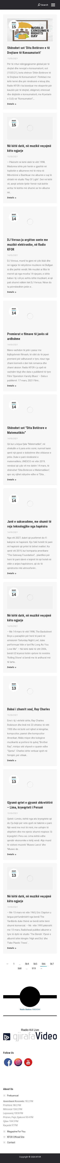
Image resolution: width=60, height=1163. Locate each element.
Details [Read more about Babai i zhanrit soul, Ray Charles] (10, 760)
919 (34, 968)
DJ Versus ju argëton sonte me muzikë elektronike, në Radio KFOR (27, 244)
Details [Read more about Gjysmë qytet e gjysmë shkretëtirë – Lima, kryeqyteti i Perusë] (10, 854)
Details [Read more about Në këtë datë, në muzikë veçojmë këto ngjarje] (10, 197)
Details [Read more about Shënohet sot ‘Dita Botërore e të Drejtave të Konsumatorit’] (10, 104)
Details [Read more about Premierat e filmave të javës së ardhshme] (10, 386)
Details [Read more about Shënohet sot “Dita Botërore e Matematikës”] (10, 479)
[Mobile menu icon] (53, 5)
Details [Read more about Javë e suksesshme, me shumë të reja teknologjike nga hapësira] (10, 573)
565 (35, 963)
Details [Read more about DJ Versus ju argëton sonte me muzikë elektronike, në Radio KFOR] (10, 292)
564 (27, 963)
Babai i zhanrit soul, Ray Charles (28, 709)
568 (19, 968)
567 (52, 963)
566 (43, 963)
